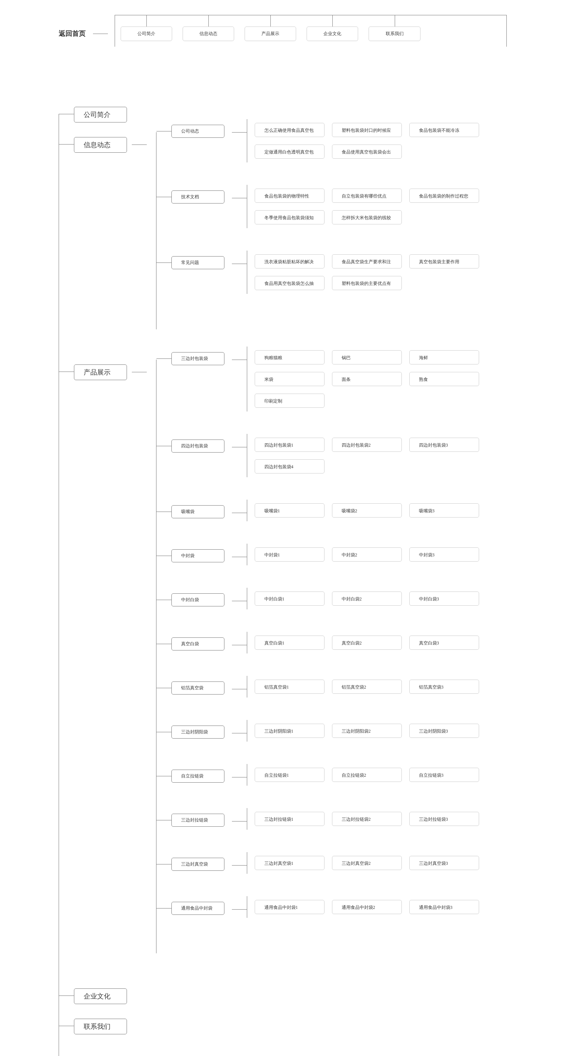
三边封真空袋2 (356, 863)
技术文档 (190, 196)
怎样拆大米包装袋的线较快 (366, 219)
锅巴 (346, 357)
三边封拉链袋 (194, 820)
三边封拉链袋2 (356, 819)
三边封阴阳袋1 (279, 731)
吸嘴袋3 (427, 510)
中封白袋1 (274, 599)
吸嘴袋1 (272, 510)
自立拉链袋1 (276, 775)
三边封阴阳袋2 (356, 731)
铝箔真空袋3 (431, 687)
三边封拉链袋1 (279, 819)
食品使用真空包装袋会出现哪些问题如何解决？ (366, 154)
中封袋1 (272, 554)
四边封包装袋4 (279, 466)
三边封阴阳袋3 (433, 731)
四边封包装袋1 (279, 445)
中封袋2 (349, 554)
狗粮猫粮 (273, 357)
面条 (346, 379)
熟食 (423, 379)
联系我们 (395, 33)
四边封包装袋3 (433, 445)
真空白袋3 (429, 643)
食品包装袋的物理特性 (286, 196)
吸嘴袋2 (349, 510)
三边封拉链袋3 (433, 819)
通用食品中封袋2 (358, 907)
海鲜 (423, 357)
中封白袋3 (429, 599)
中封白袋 (190, 599)
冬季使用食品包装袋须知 (289, 217)
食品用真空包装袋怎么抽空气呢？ (289, 285)
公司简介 (146, 33)
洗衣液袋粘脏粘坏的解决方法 (289, 263)
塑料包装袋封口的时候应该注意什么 (366, 132)
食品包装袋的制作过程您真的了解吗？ (443, 198)
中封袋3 (427, 554)
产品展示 (270, 33)
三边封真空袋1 (279, 863)
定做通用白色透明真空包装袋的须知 (289, 154)
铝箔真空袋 (192, 687)
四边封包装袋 (194, 445)
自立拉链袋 (192, 776)
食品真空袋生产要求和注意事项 (366, 263)
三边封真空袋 (194, 864)
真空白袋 (190, 643)
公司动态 (190, 131)
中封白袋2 (352, 599)
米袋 (268, 379)
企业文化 (332, 33)
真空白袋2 (352, 643)
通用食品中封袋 (196, 908)
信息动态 (208, 33)
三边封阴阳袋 (194, 731)
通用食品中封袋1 (281, 907)
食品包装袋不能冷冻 (439, 130)
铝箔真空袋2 (354, 687)
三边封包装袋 (194, 358)
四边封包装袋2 (356, 445)
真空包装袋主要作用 (439, 261)
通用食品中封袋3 (436, 907)
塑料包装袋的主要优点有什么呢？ (366, 285)
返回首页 (72, 33)
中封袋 (188, 555)
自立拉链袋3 (431, 775)
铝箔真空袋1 (276, 687)
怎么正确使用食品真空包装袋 (289, 132)
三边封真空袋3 (433, 863)
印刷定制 (273, 401)
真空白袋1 (274, 643)
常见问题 (190, 262)
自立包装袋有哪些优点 (364, 196)
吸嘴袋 (188, 511)
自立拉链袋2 (354, 775)
